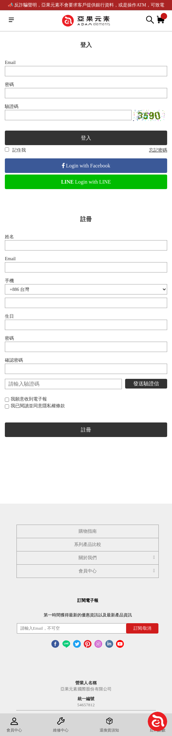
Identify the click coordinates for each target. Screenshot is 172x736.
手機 (9, 280)
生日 (9, 316)
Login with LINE (86, 182)
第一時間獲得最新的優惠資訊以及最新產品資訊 (88, 615)
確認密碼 (14, 360)
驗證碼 (11, 106)
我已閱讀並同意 (35, 405)
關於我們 (118, 557)
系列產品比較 (87, 544)
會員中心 (118, 571)
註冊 (86, 429)
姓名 (9, 236)
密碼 (9, 84)
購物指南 (88, 531)
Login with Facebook (86, 165)
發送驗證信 (146, 383)
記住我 (15, 150)
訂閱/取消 (143, 628)
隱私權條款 (53, 405)
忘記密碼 (158, 150)
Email (10, 62)
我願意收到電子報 (26, 399)
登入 (86, 138)
